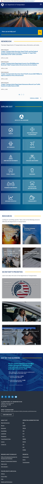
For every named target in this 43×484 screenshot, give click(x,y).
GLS (23, 437)
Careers (3, 442)
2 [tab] (21, 95)
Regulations (3, 437)
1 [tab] (19, 95)
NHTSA (24, 442)
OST (24, 448)
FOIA (2, 480)
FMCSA (24, 429)
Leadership (3, 434)
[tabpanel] (21, 71)
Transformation (26, 463)
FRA (23, 431)
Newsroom (3, 429)
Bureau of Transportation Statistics (9, 462)
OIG (23, 445)
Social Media (3, 431)
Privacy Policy (4, 477)
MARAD (24, 440)
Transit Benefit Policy (6, 440)
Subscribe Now (7, 415)
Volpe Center (4, 464)
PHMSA (24, 450)
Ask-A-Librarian (5, 467)
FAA (23, 423)
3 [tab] (23, 95)
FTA (23, 434)
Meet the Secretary (5, 423)
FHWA (24, 426)
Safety (24, 460)
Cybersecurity (26, 457)
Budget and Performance (6, 482)
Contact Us (3, 445)
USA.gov (3, 474)
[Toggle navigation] (41, 4)
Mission (2, 426)
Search (40, 33)
